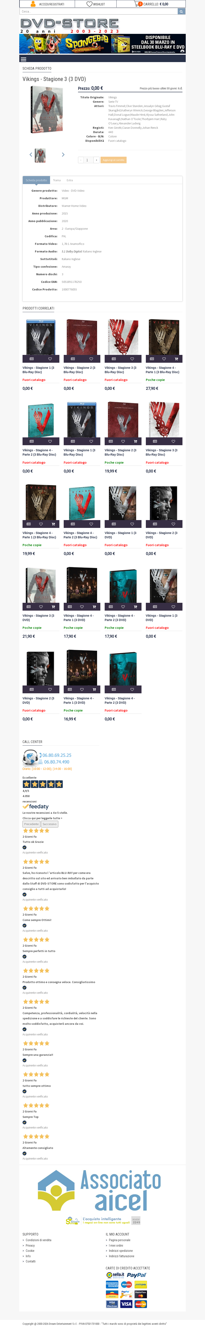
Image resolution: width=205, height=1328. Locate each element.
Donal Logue (122, 115)
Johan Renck (150, 128)
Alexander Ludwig (129, 123)
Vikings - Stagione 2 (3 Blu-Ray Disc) (79, 370)
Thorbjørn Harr (151, 119)
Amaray (66, 267)
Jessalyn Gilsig (152, 106)
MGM (65, 198)
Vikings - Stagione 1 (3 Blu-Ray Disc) (38, 370)
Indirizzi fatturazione (121, 1256)
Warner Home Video (74, 206)
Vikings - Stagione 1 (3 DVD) (120, 535)
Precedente (31, 824)
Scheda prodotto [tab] (36, 180)
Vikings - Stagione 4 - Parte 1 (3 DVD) (79, 618)
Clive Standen (134, 106)
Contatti (31, 1261)
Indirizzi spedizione (121, 1250)
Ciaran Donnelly (132, 128)
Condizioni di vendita (38, 1240)
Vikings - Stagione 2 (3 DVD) (161, 535)
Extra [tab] (70, 180)
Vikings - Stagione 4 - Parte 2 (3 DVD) (120, 618)
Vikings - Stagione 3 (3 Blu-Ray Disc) (120, 370)
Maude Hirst (137, 115)
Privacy (30, 1245)
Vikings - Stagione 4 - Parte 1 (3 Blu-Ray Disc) (162, 370)
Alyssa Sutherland (157, 115)
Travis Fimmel (116, 106)
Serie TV (113, 102)
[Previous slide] (31, 155)
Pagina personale (119, 1240)
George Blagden (153, 110)
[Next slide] (63, 155)
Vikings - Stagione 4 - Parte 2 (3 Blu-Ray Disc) (39, 452)
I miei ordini (116, 1245)
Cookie (30, 1250)
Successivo (50, 824)
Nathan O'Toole (131, 119)
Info (28, 1256)
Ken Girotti (114, 128)
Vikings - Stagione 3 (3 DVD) (38, 618)
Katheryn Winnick (132, 110)
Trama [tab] (57, 180)
